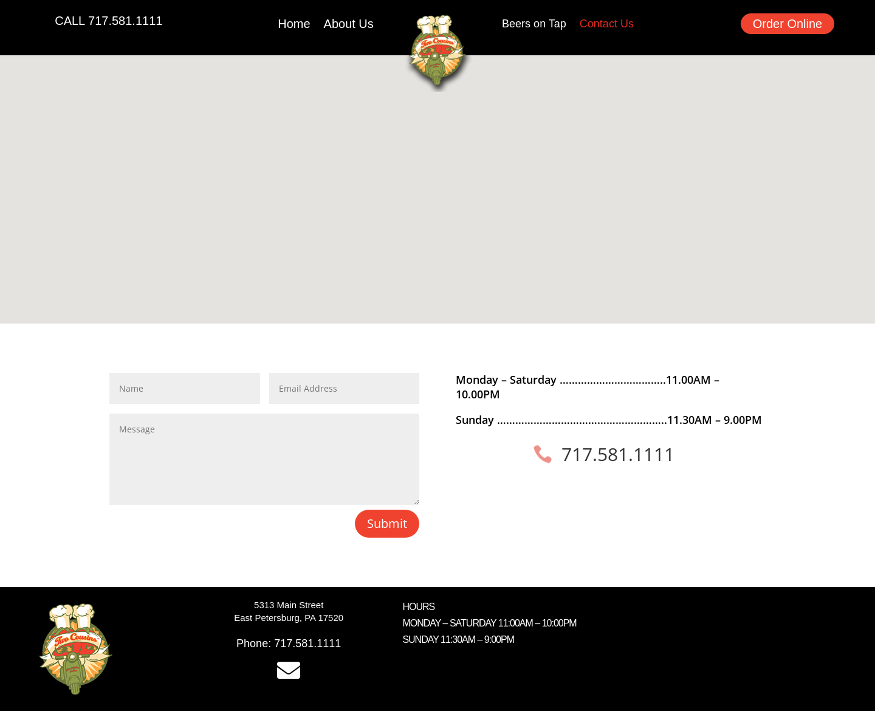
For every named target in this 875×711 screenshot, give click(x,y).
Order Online (788, 23)
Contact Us (607, 24)
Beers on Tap (534, 24)
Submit (387, 523)
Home (294, 24)
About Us (349, 24)
